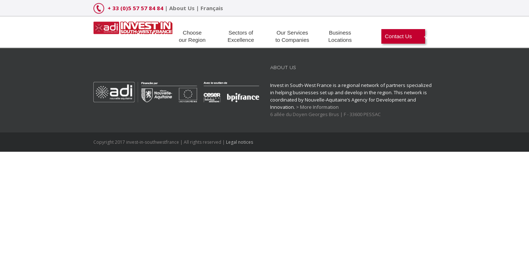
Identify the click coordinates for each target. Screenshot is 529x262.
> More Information (317, 107)
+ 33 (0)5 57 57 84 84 (135, 8)
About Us (182, 8)
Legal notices (239, 142)
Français (212, 8)
